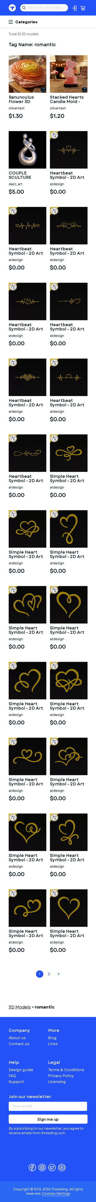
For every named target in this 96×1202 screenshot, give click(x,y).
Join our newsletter (30, 1096)
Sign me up (48, 1119)
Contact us (19, 1043)
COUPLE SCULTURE (20, 175)
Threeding (12, 7)
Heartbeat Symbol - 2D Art (67, 175)
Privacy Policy (61, 1075)
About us (17, 1038)
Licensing (57, 1081)
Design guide (21, 1070)
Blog (52, 1038)
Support (16, 1081)
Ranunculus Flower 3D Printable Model (26, 99)
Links (53, 1043)
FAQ (12, 1075)
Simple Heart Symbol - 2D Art (67, 478)
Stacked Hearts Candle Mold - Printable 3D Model (67, 99)
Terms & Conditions (66, 1070)
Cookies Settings (56, 1193)
